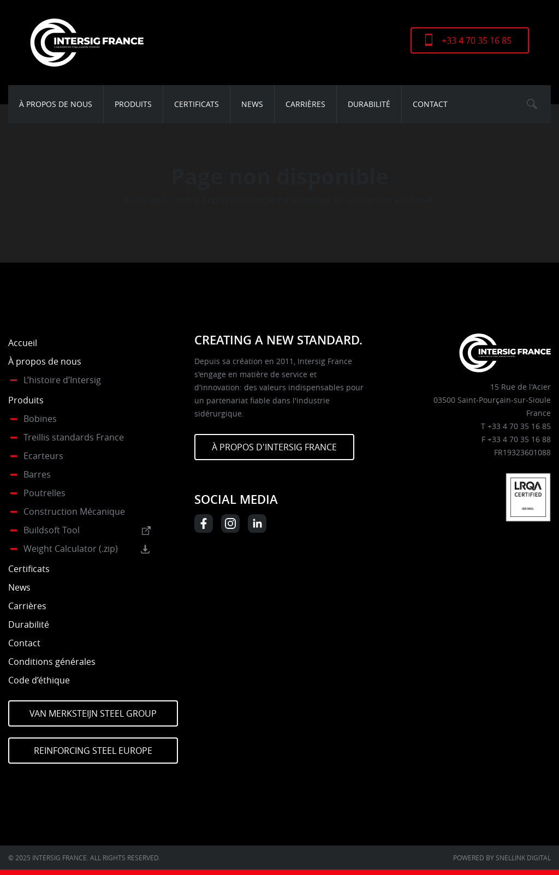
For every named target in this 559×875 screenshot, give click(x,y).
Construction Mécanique (74, 511)
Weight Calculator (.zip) (70, 549)
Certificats (196, 104)
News (252, 104)
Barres (37, 474)
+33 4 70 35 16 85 (477, 40)
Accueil (22, 343)
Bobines (40, 419)
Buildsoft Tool (51, 530)
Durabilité (369, 104)
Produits (133, 104)
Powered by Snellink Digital (502, 857)
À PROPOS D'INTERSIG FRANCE (274, 447)
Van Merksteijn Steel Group (93, 713)
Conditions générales (52, 662)
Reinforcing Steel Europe (93, 751)
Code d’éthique (39, 680)
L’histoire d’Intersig (62, 380)
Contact (430, 104)
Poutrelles (44, 493)
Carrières (305, 104)
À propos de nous (55, 104)
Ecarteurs (43, 456)
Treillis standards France (73, 437)
